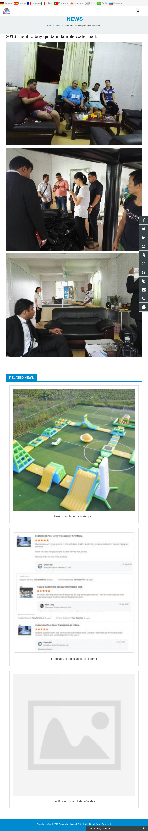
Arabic (103, 3)
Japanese (77, 3)
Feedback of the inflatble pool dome (74, 658)
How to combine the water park (74, 516)
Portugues (61, 3)
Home (49, 26)
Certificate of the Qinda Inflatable (74, 801)
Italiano (47, 3)
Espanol (20, 3)
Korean (91, 3)
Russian (115, 3)
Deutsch (7, 3)
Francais (34, 3)
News (74, 19)
